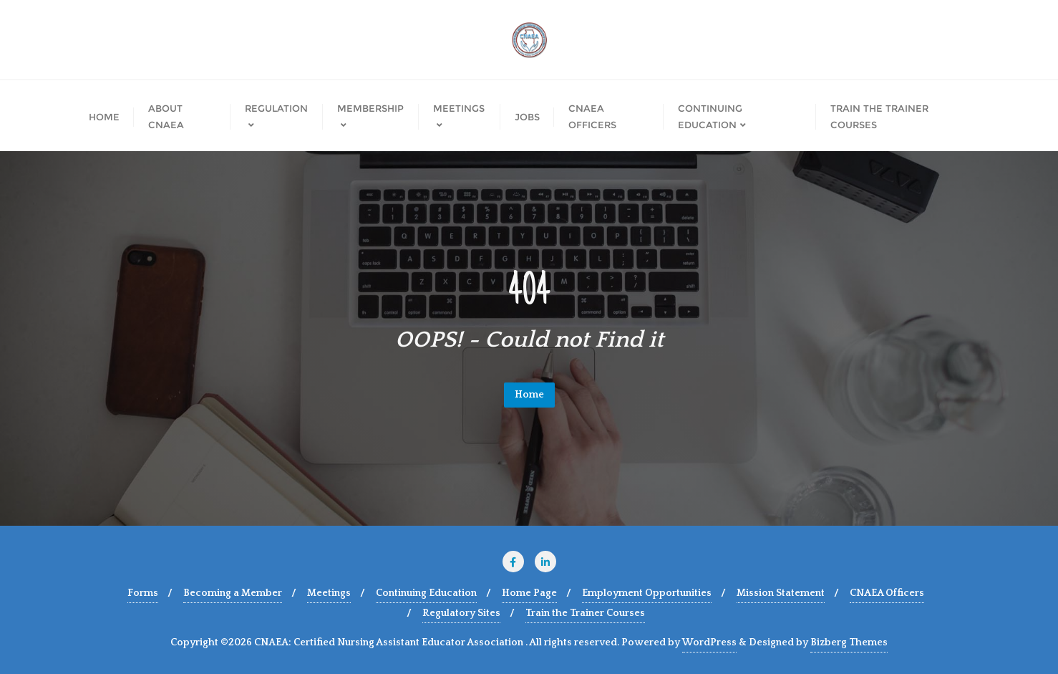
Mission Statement (781, 593)
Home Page (529, 593)
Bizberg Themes (849, 642)
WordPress (709, 642)
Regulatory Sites (461, 613)
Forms (142, 593)
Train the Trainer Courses (585, 613)
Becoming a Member (232, 593)
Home (529, 394)
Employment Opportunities (647, 593)
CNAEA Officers (887, 593)
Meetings (329, 593)
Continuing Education (426, 593)
